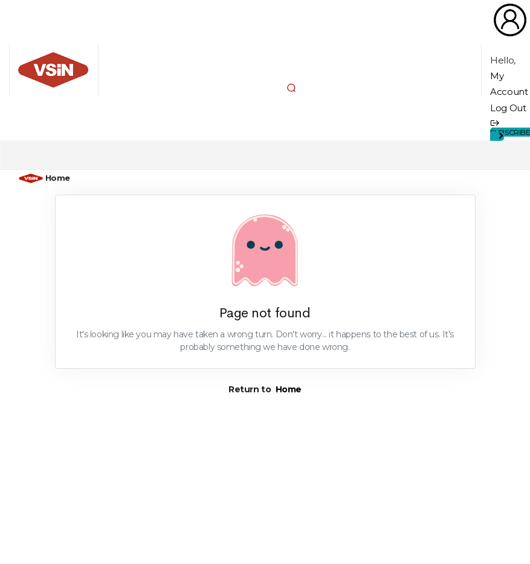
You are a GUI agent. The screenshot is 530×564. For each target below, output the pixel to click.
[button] (291, 88)
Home (57, 178)
